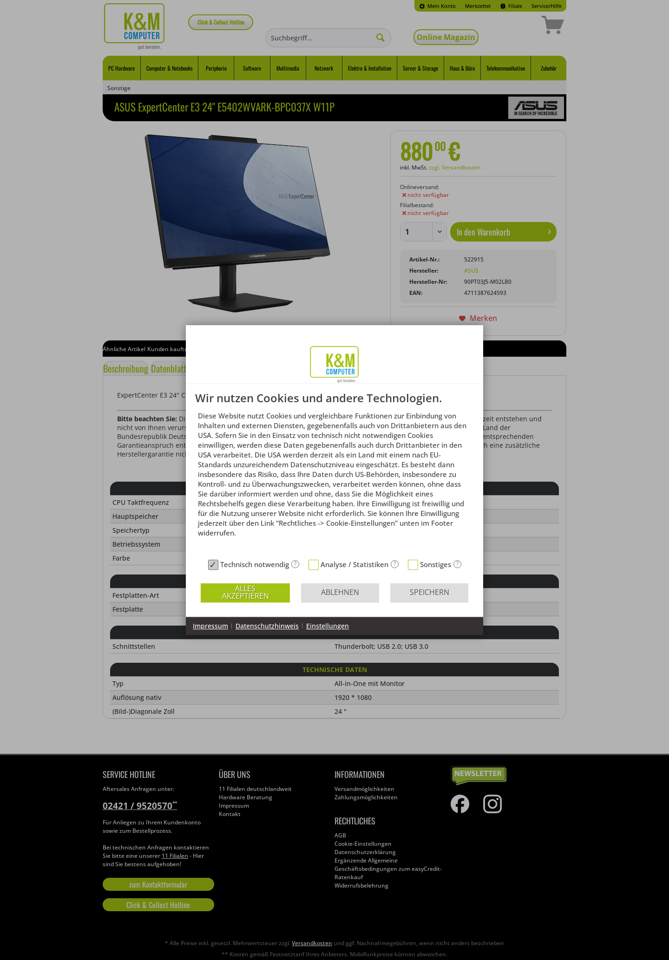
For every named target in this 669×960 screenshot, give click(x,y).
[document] (334, 473)
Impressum (210, 625)
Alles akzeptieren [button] (245, 592)
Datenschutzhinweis (267, 625)
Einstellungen (327, 625)
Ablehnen (340, 592)
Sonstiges (435, 564)
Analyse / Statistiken (354, 564)
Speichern (429, 592)
